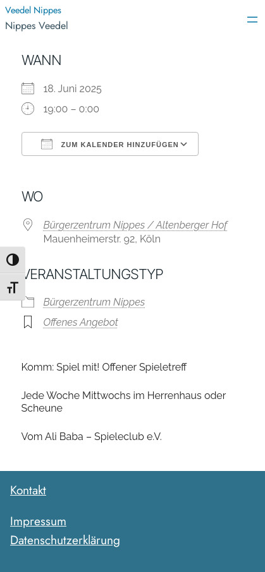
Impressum (38, 521)
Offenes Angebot (81, 322)
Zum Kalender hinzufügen (110, 144)
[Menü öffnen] (252, 19)
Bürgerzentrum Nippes (94, 302)
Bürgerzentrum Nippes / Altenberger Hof (136, 225)
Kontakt (28, 490)
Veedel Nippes (33, 9)
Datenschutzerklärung (65, 540)
